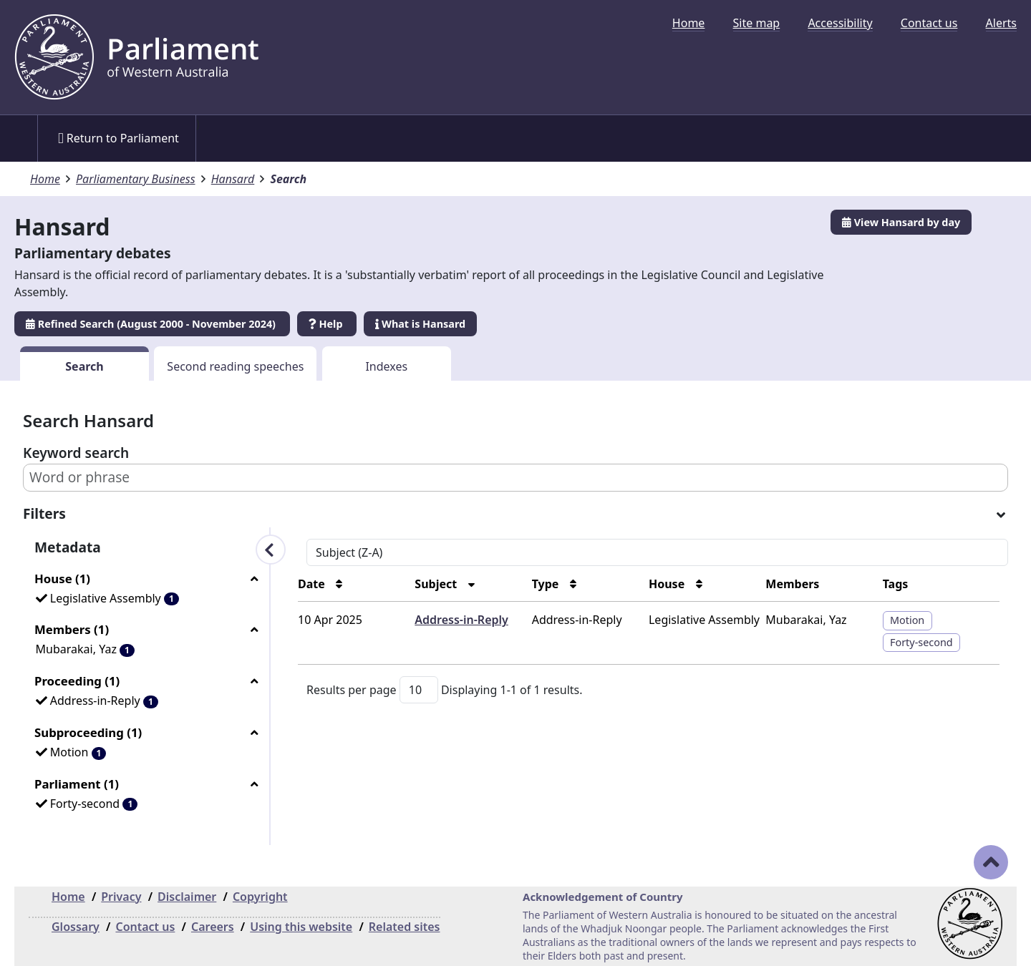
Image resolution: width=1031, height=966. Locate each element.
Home (688, 23)
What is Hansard (420, 324)
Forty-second (921, 642)
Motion (907, 620)
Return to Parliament (118, 138)
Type (547, 584)
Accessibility (840, 23)
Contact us (929, 23)
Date (313, 584)
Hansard (233, 179)
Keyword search (76, 452)
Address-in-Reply (461, 620)
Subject (437, 584)
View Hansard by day (901, 222)
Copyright (260, 896)
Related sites (404, 927)
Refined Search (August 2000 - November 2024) (152, 324)
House (668, 584)
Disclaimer (187, 896)
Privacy (121, 896)
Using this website (301, 927)
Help (327, 324)
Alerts (1001, 23)
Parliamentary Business (135, 179)
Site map (756, 23)
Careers (212, 927)
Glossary (76, 927)
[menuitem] (688, 23)
